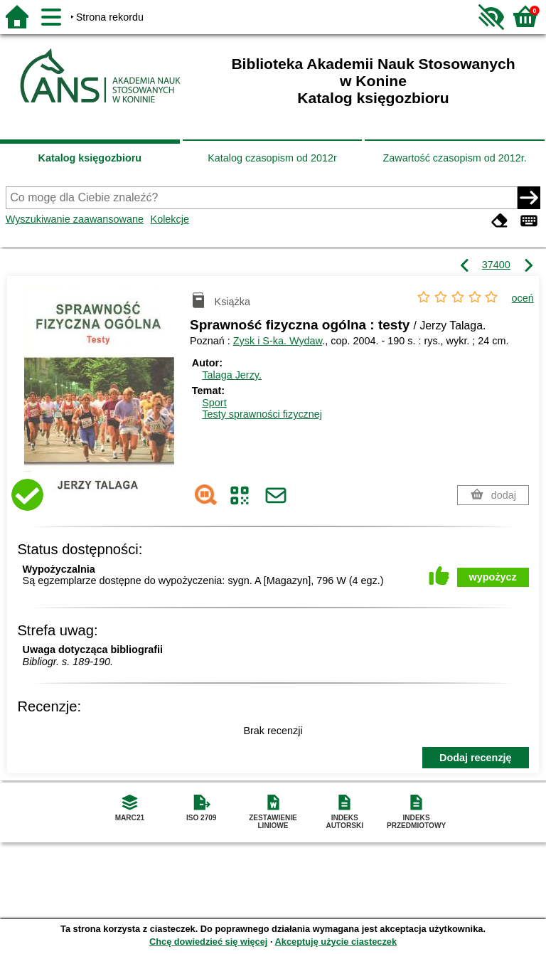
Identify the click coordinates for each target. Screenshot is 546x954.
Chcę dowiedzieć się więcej (208, 941)
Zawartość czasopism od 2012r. (454, 158)
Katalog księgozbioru (90, 158)
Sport (214, 402)
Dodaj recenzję (475, 757)
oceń (523, 298)
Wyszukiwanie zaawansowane (75, 219)
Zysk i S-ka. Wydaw (277, 340)
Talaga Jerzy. (232, 375)
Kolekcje (170, 219)
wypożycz (493, 577)
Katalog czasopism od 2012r (272, 158)
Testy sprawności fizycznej (262, 414)
